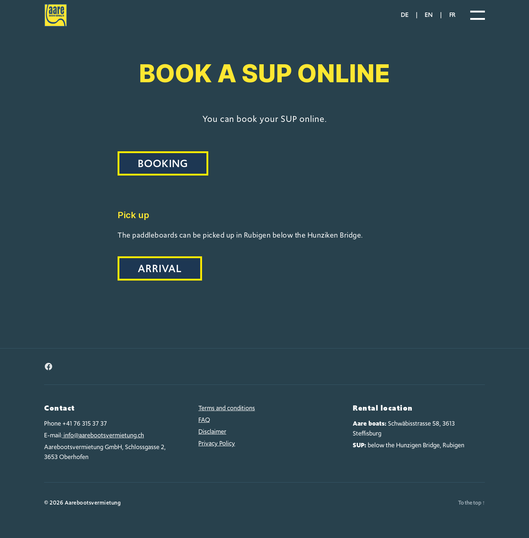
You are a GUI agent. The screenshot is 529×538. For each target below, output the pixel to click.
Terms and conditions (226, 418)
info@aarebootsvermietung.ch (103, 444)
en (428, 19)
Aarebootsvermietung (93, 512)
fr (452, 19)
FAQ (204, 429)
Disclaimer (212, 441)
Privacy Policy (216, 453)
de (404, 19)
